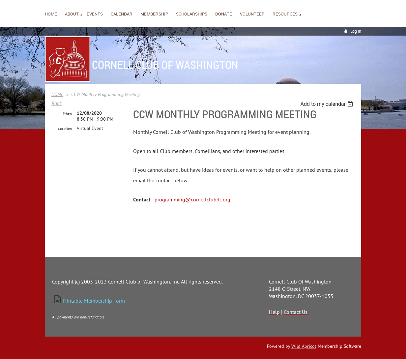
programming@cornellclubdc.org (192, 199)
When (67, 113)
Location (65, 128)
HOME (57, 94)
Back (56, 103)
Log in (355, 31)
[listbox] (327, 104)
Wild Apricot (303, 346)
